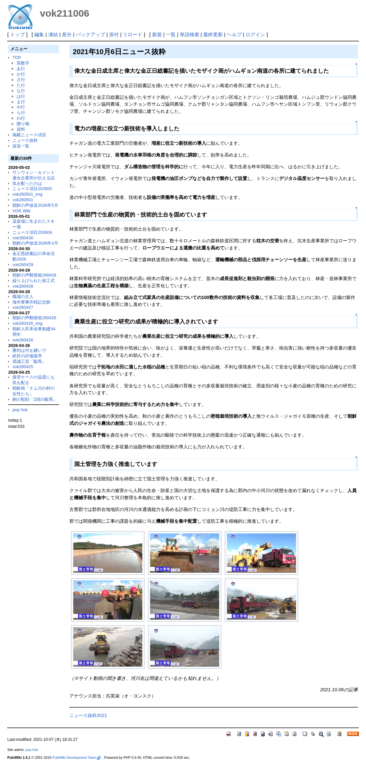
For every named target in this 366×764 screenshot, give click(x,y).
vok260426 (22, 339)
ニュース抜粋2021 (88, 715)
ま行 (21, 101)
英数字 (23, 63)
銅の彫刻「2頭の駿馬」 (34, 399)
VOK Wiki (21, 210)
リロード (132, 34)
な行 (21, 90)
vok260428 (22, 286)
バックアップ (90, 34)
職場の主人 (23, 296)
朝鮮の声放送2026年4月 (35, 243)
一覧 (171, 34)
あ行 (21, 68)
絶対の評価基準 (27, 355)
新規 (157, 34)
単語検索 (189, 34)
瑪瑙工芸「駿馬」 (29, 361)
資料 (21, 129)
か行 (21, 74)
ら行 (21, 112)
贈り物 (23, 123)
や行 (21, 107)
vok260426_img (27, 323)
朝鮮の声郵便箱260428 (34, 275)
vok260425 (22, 366)
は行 (21, 96)
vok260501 (22, 199)
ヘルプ (234, 34)
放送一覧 (20, 145)
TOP (16, 57)
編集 (39, 34)
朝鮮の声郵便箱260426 (34, 317)
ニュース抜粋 (25, 140)
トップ (17, 34)
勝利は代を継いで (29, 350)
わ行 (21, 118)
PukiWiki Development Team (76, 757)
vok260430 (22, 237)
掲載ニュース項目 (29, 134)
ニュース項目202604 (32, 232)
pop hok (19, 409)
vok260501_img (27, 194)
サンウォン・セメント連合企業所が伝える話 (33, 175)
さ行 (21, 79)
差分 (67, 34)
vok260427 (22, 307)
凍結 (53, 34)
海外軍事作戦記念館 (31, 302)
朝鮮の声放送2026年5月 (35, 205)
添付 (114, 34)
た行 (21, 85)
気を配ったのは (27, 183)
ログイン (255, 34)
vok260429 (22, 264)
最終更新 (213, 34)
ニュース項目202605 (32, 188)
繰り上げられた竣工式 (33, 280)
